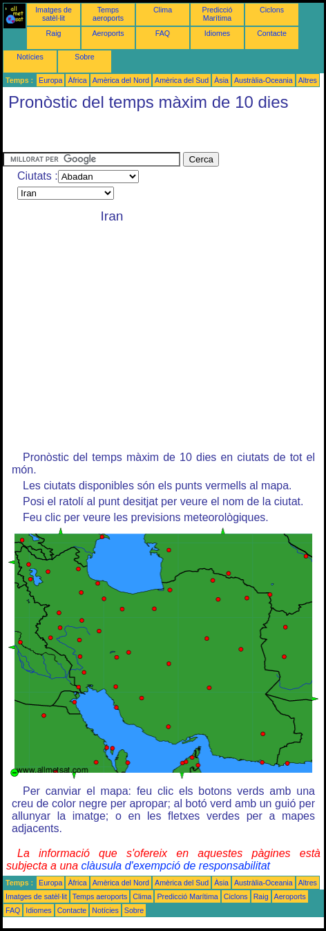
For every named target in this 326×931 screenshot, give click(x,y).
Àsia (221, 80)
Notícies (30, 57)
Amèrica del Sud (182, 80)
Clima (162, 10)
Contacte (272, 33)
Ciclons (272, 10)
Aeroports (108, 33)
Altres (307, 80)
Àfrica (77, 80)
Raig (53, 33)
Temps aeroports (108, 14)
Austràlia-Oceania (263, 80)
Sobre (84, 57)
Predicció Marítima (217, 14)
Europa (50, 80)
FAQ (162, 33)
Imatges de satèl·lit (53, 14)
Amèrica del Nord (121, 80)
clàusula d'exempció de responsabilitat (176, 866)
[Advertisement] (113, 134)
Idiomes (217, 33)
